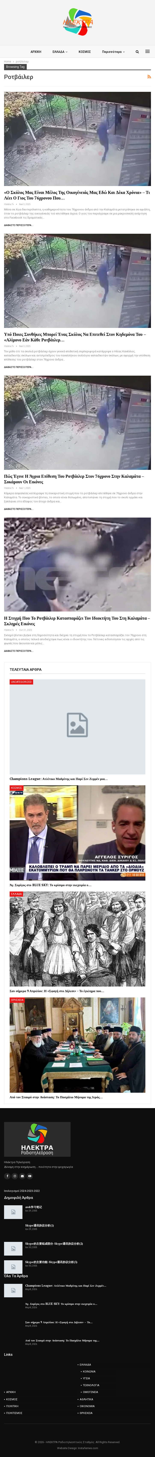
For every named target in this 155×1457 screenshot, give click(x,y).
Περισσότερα (112, 52)
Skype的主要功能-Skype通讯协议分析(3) (51, 1262)
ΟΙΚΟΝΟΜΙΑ (87, 1406)
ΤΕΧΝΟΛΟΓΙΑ (91, 1385)
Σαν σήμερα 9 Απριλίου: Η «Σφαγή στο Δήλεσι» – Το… (59, 1322)
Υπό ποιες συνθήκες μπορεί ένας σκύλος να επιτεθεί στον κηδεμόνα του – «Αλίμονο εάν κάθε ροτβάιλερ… (75, 337)
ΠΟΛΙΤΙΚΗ (12, 1406)
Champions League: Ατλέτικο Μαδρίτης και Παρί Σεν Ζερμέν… (65, 1285)
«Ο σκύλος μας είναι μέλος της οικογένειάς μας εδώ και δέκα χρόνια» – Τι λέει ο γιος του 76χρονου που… (77, 195)
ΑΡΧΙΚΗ (36, 52)
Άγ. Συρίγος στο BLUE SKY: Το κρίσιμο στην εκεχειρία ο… (61, 1304)
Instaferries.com (88, 1448)
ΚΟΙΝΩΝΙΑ (89, 1371)
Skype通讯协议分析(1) (39, 1225)
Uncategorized (21, 681)
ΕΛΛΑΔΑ (58, 52)
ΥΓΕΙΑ (86, 1378)
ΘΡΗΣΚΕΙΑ (17, 1000)
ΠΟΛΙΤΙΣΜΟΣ (14, 1413)
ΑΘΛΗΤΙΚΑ (86, 1399)
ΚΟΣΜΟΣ (85, 52)
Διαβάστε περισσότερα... (18, 225)
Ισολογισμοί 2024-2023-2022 (22, 1190)
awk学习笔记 (33, 1207)
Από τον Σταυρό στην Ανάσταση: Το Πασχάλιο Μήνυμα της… (62, 1340)
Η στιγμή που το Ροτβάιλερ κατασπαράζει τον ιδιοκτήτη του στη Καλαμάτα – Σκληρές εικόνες (77, 621)
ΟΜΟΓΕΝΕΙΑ (90, 1392)
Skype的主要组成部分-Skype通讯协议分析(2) (54, 1244)
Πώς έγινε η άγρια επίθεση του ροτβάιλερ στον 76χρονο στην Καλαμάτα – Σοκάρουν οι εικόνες (74, 479)
